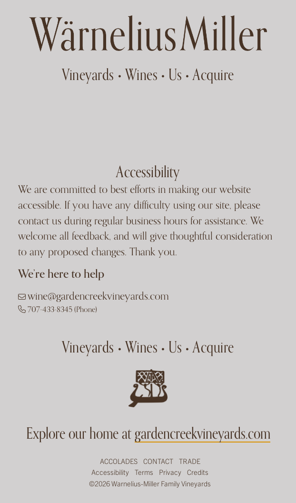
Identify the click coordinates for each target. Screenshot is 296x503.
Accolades (119, 460)
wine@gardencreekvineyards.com (98, 296)
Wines (141, 74)
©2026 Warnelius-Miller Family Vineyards (150, 483)
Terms (144, 471)
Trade (189, 460)
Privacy (170, 471)
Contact (158, 460)
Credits (197, 471)
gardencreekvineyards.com (202, 433)
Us (175, 74)
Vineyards (88, 74)
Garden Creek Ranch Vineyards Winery (148, 33)
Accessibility (110, 471)
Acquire (213, 74)
